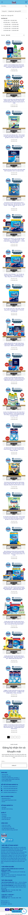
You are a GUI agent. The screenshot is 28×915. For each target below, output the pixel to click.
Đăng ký (14, 765)
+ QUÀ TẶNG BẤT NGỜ (6, 780)
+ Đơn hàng (3, 814)
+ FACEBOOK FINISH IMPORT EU (9, 786)
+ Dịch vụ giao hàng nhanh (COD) (8, 800)
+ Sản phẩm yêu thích (6, 817)
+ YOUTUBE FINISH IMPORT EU (9, 790)
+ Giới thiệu (3, 807)
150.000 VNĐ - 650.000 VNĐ (10, 20)
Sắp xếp (3, 35)
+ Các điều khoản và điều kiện (7, 828)
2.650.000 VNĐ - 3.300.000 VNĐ (11, 30)
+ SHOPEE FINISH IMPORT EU (9, 792)
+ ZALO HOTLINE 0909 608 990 (9, 788)
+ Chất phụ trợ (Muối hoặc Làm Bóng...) (10, 777)
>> (18, 737)
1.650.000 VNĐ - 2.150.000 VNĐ (11, 26)
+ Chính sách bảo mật (6, 826)
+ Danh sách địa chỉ (5, 819)
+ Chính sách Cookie (5, 825)
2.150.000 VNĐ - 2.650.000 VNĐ (11, 28)
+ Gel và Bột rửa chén (6, 776)
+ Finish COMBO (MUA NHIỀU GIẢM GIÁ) (10, 779)
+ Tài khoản (3, 816)
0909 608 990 (9, 891)
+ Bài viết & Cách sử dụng (7, 809)
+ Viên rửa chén (4, 774)
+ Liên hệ (3, 801)
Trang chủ (4, 11)
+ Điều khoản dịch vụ (6, 798)
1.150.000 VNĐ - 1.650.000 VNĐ (11, 24)
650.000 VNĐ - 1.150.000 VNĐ (10, 22)
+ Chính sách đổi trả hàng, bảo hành (9, 829)
